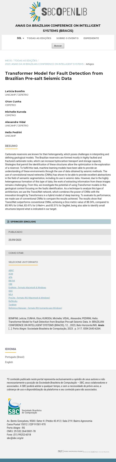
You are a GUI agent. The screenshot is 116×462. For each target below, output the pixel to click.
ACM (11, 274)
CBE (10, 284)
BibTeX (12, 281)
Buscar (58, 45)
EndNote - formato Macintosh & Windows (27, 287)
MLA (11, 294)
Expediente (91, 38)
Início (8, 60)
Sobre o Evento (67, 38)
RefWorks (13, 301)
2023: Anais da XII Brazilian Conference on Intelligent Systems (44, 64)
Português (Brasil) (14, 357)
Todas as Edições (39, 38)
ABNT (11, 270)
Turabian (12, 304)
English (9, 362)
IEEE (11, 291)
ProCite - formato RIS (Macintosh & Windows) (29, 298)
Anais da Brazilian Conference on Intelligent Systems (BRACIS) (58, 28)
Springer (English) (23, 221)
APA (10, 277)
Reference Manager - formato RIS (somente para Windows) (35, 308)
